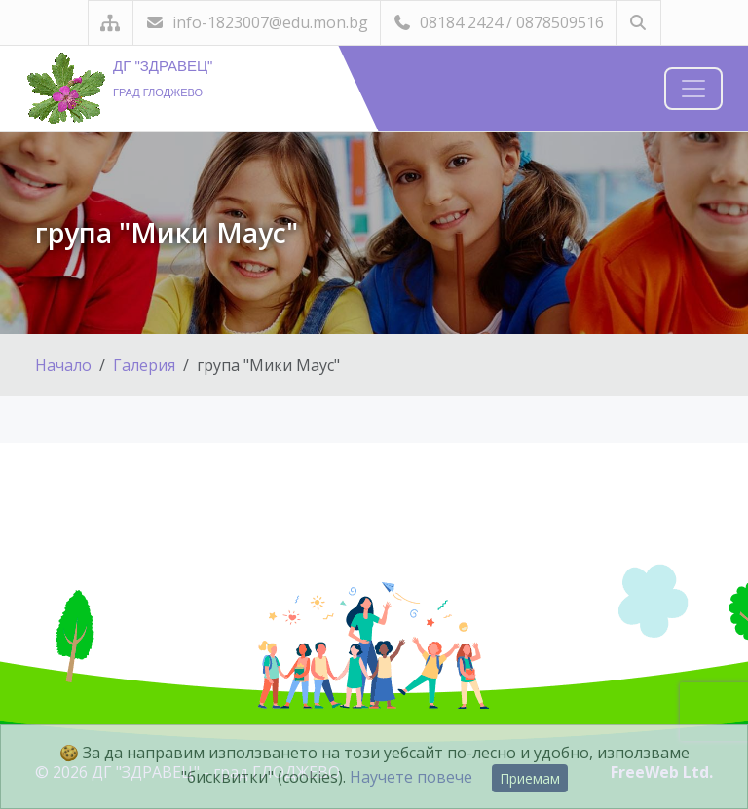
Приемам (530, 778)
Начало (63, 365)
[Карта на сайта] (110, 23)
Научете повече (411, 777)
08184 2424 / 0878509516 (498, 22)
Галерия (144, 365)
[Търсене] (638, 23)
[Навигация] (693, 88)
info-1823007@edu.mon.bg (256, 22)
